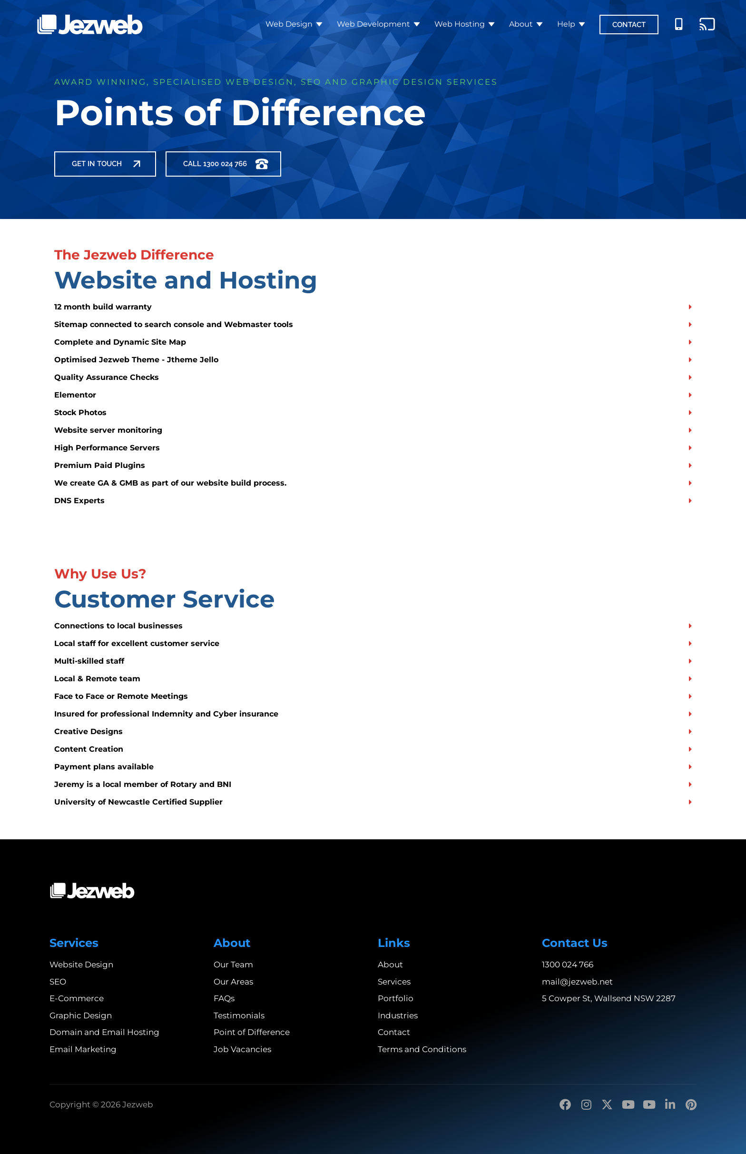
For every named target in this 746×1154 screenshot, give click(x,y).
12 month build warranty (103, 306)
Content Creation (88, 749)
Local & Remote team (97, 678)
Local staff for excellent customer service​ (136, 643)
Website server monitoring (108, 430)
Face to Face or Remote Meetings (121, 696)
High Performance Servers (107, 447)
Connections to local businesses (118, 625)
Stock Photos (80, 412)
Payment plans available (104, 766)
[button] (373, 307)
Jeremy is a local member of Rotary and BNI (142, 784)
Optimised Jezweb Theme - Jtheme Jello (136, 359)
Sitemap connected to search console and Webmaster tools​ (173, 324)
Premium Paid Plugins (99, 465)
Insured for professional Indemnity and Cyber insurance (166, 713)
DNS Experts (79, 500)
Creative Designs (88, 731)
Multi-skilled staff (89, 661)
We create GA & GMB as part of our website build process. (170, 482)
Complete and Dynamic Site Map (120, 342)
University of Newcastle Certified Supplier (138, 801)
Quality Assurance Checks (106, 377)
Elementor (75, 394)
